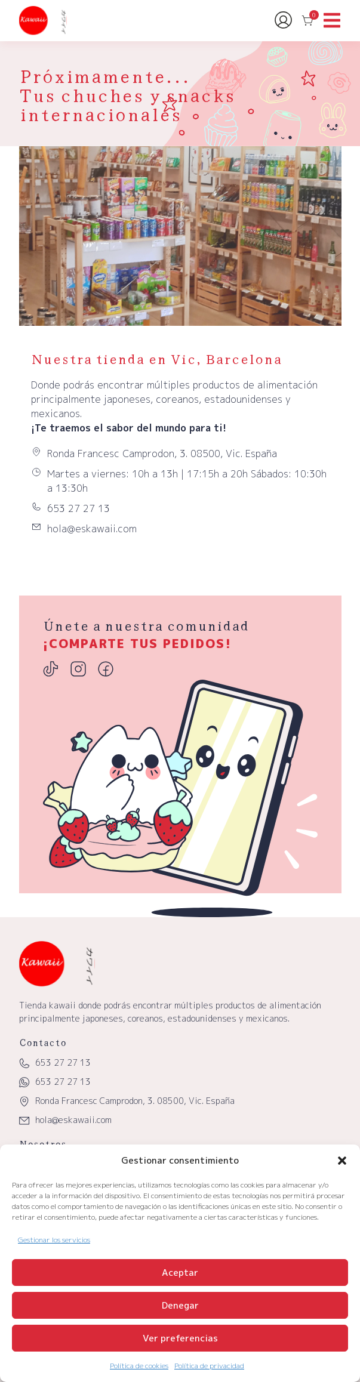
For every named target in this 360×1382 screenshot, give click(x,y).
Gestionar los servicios (54, 1240)
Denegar (180, 1305)
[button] (342, 1161)
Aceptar (180, 1272)
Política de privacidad (209, 1366)
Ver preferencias (180, 1338)
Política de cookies (139, 1366)
